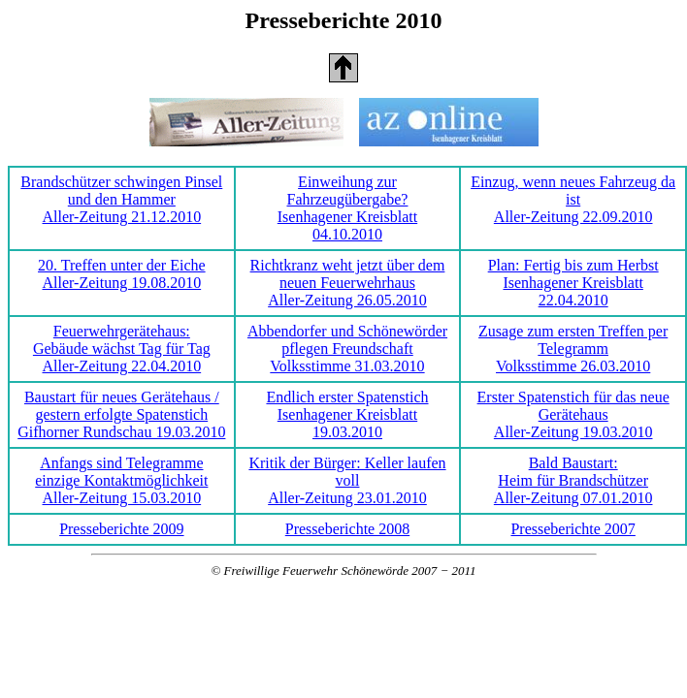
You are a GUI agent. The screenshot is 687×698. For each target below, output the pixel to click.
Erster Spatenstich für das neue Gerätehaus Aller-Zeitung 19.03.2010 (573, 414)
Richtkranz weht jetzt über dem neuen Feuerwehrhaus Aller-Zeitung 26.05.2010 (347, 282)
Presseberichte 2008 (347, 529)
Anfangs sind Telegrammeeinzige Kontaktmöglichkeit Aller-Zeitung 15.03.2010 (121, 480)
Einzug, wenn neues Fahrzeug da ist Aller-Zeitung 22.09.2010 (573, 199)
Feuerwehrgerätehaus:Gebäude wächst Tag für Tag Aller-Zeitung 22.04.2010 (122, 348)
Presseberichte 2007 (572, 529)
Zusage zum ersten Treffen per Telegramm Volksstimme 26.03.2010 (573, 348)
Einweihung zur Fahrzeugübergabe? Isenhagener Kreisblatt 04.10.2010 (347, 208)
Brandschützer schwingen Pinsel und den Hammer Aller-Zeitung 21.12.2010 (121, 199)
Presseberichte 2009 (121, 529)
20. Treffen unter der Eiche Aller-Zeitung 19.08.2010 (122, 274)
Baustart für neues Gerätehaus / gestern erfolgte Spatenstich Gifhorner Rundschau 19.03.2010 (121, 414)
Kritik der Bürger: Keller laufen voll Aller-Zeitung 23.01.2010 (346, 480)
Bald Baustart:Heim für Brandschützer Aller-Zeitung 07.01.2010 (573, 480)
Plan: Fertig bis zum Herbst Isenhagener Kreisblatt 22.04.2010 (573, 282)
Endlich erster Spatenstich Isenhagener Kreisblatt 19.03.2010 (347, 414)
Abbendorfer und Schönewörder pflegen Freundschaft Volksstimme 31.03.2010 (347, 348)
